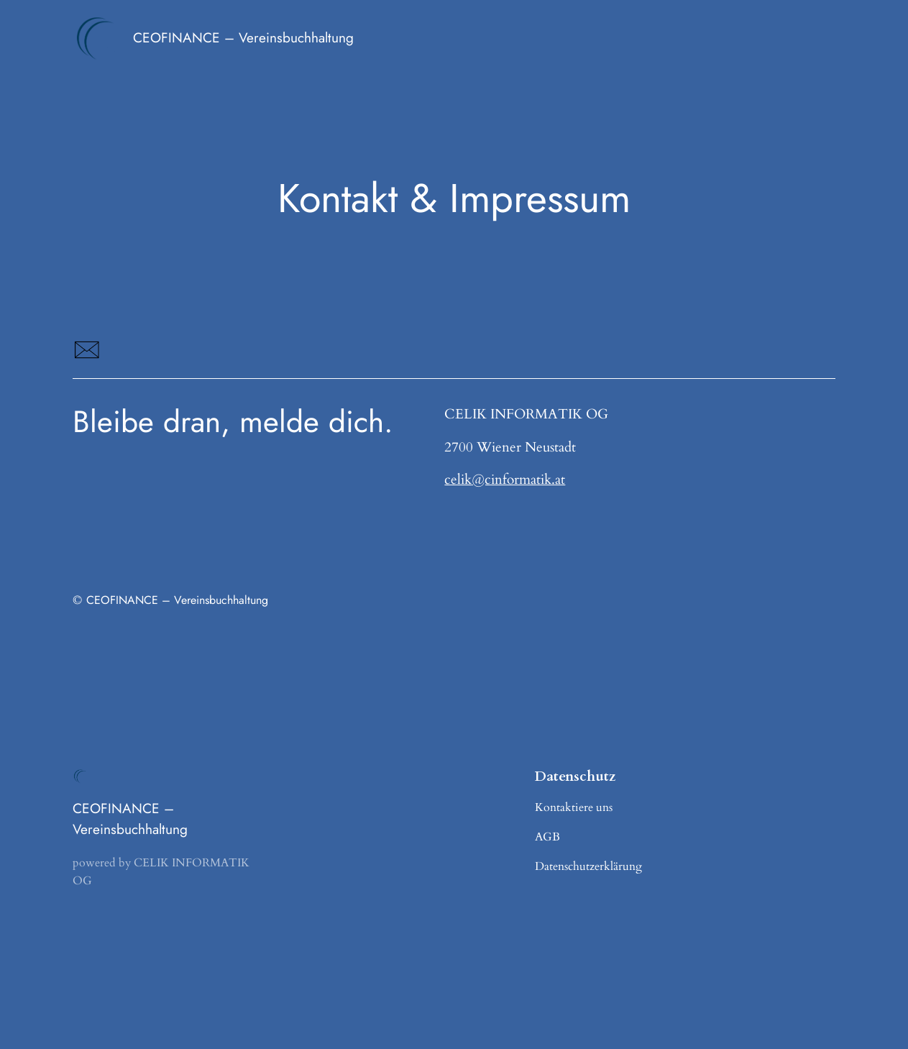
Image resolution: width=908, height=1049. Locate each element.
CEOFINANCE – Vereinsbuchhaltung (243, 37)
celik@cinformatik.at (504, 479)
